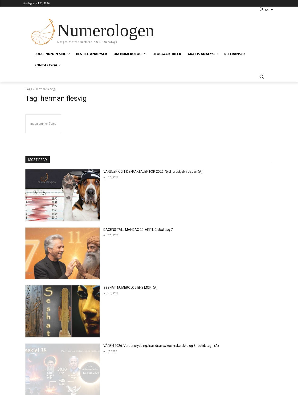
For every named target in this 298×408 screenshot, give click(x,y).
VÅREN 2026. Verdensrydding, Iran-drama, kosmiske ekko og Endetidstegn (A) (161, 346)
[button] (261, 76)
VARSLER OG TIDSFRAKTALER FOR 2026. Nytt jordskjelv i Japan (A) (153, 171)
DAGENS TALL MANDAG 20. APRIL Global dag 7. (138, 230)
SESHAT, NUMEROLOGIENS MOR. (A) (130, 287)
